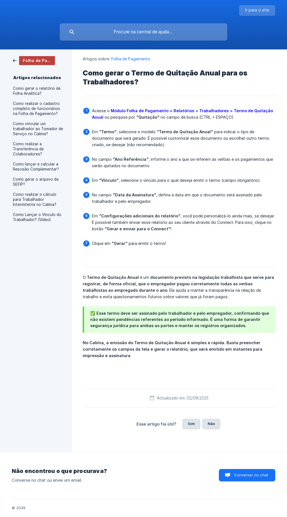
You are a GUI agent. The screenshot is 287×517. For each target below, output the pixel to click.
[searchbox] (143, 32)
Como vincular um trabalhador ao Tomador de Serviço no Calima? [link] (38, 128)
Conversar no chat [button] (251, 475)
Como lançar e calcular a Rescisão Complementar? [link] (36, 166)
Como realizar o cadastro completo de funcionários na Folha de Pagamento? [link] (36, 108)
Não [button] (211, 423)
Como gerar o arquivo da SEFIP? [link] (36, 182)
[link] (34, 60)
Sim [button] (191, 423)
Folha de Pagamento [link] (131, 58)
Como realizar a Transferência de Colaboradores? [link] (28, 149)
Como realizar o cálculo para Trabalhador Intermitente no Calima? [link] (34, 199)
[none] (257, 10)
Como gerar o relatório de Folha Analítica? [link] (37, 91)
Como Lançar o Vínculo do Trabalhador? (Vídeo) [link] (37, 217)
